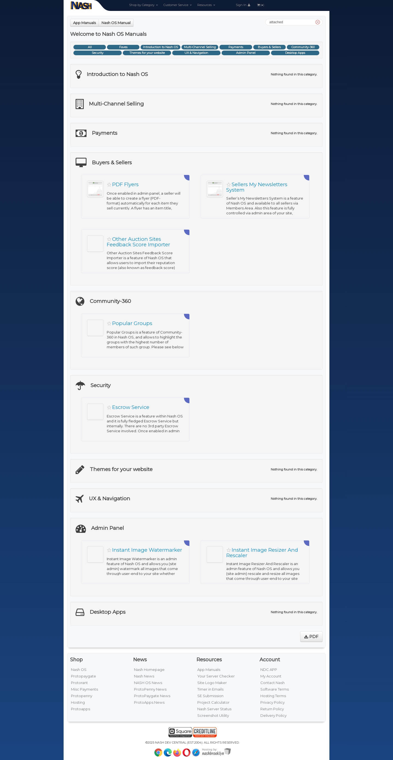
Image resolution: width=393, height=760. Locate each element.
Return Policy (272, 709)
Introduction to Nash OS (160, 47)
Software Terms (274, 689)
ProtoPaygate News (152, 696)
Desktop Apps (295, 53)
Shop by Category (143, 5)
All (90, 47)
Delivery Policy (273, 715)
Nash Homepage (149, 669)
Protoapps (80, 709)
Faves (123, 47)
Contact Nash (272, 682)
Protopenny (81, 696)
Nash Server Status (214, 709)
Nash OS (79, 669)
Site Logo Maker (212, 682)
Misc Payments (84, 689)
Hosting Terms (273, 696)
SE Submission (210, 696)
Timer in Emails (210, 689)
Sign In (243, 5)
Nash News (144, 676)
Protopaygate (83, 676)
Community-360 (303, 47)
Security (97, 53)
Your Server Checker (216, 676)
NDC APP (268, 669)
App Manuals (84, 23)
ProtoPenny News (150, 689)
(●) (260, 5)
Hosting (78, 702)
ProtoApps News (149, 702)
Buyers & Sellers (269, 47)
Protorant (79, 682)
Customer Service (177, 5)
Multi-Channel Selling (200, 47)
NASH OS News (148, 682)
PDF (311, 636)
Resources (206, 5)
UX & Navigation (196, 53)
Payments (235, 47)
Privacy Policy (272, 702)
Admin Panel (245, 53)
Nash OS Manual (116, 23)
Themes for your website (147, 53)
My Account (270, 676)
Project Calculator (213, 702)
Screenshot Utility (213, 715)
